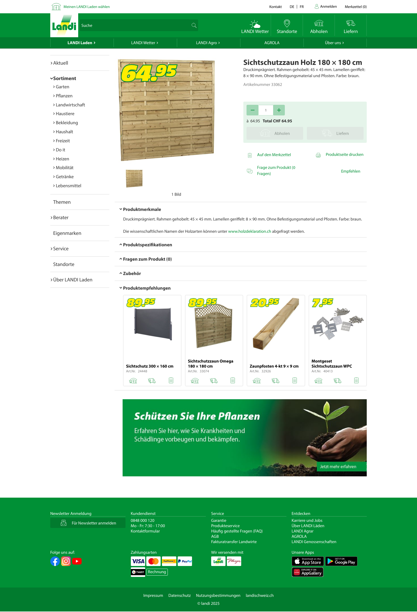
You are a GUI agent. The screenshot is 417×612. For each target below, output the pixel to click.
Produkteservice (225, 525)
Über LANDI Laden (73, 279)
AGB (215, 536)
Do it (60, 150)
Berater (61, 217)
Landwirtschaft (70, 105)
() (356, 6)
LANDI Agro (206, 42)
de (292, 6)
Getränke (65, 176)
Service (61, 248)
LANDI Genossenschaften (314, 541)
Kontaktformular (145, 531)
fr (302, 6)
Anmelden (328, 6)
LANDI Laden (80, 42)
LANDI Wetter (143, 42)
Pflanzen (64, 96)
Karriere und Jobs (307, 520)
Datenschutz (179, 595)
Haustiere (65, 113)
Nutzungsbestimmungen (218, 595)
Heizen (62, 159)
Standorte (63, 264)
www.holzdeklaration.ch (249, 231)
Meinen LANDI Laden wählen (87, 6)
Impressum (153, 595)
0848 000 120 (143, 520)
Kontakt (275, 6)
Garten (62, 87)
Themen (62, 202)
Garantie (218, 520)
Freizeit (63, 141)
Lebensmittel (68, 185)
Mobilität (64, 167)
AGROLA (272, 42)
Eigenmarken (67, 233)
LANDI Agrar (303, 531)
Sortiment (64, 78)
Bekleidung (67, 122)
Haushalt (64, 131)
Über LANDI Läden (308, 525)
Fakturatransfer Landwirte (234, 541)
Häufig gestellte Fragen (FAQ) (237, 531)
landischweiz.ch (260, 595)
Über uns (333, 42)
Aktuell (60, 63)
